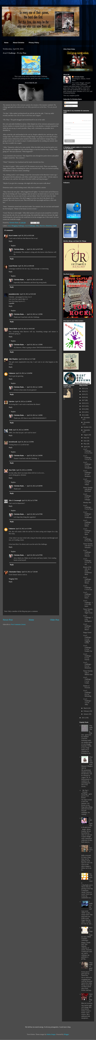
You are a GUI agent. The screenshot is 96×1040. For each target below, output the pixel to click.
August (86, 435)
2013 (83, 412)
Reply (10, 241)
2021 (83, 388)
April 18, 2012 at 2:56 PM (34, 455)
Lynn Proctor (13, 266)
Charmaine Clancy (15, 572)
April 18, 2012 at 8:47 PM (34, 514)
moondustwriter (14, 294)
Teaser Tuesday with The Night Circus (88, 611)
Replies (13, 245)
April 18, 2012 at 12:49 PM (23, 401)
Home (6, 42)
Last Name (67, 134)
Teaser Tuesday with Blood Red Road (88, 489)
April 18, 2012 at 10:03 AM (26, 328)
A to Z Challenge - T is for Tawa (88, 507)
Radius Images (51, 1034)
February (86, 711)
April (85, 446)
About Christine (18, 42)
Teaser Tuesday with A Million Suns (88, 672)
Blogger (66, 1034)
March (86, 708)
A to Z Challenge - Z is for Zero (87, 451)
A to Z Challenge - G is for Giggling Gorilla (87, 639)
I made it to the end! (91, 905)
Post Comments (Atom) (18, 624)
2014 (83, 409)
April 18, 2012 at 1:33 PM (34, 344)
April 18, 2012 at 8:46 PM (34, 486)
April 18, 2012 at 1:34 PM (34, 387)
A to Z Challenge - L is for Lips (87, 587)
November (87, 422)
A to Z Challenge (30, 226)
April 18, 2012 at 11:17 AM (27, 359)
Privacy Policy (34, 42)
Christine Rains (14, 222)
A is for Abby (45, 78)
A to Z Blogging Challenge (16, 226)
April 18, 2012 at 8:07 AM (35, 249)
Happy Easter (87, 632)
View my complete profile (71, 95)
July (85, 438)
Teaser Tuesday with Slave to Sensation (88, 545)
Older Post (54, 620)
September (87, 430)
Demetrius (49, 226)
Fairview (11, 401)
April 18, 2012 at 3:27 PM (29, 500)
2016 (83, 403)
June (85, 441)
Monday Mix (87, 502)
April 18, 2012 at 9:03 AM (28, 294)
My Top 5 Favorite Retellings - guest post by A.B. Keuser (86, 794)
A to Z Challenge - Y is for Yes (87, 457)
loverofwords (13, 442)
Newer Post (8, 620)
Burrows (42, 226)
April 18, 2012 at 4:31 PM (23, 528)
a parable (11, 303)
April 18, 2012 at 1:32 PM (34, 314)
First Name (67, 128)
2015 (83, 406)
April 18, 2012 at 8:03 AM (26, 235)
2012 (83, 415)
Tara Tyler (12, 470)
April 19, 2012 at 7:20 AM (30, 572)
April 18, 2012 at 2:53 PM (26, 442)
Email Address (69, 123)
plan (55, 226)
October (86, 427)
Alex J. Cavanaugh (15, 500)
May (85, 443)
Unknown (12, 373)
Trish (10, 430)
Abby (37, 226)
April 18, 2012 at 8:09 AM (26, 266)
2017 (83, 400)
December (87, 417)
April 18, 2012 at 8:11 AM (35, 279)
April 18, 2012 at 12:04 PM (24, 373)
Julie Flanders (13, 359)
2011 (83, 717)
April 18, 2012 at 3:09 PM (24, 470)
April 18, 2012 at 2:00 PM (21, 430)
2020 (83, 391)
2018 (83, 397)
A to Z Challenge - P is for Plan (87, 539)
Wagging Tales (13, 579)
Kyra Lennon (13, 235)
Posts (67, 102)
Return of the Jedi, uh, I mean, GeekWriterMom (87, 570)
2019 (83, 394)
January (86, 714)
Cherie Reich (13, 328)
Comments (69, 106)
